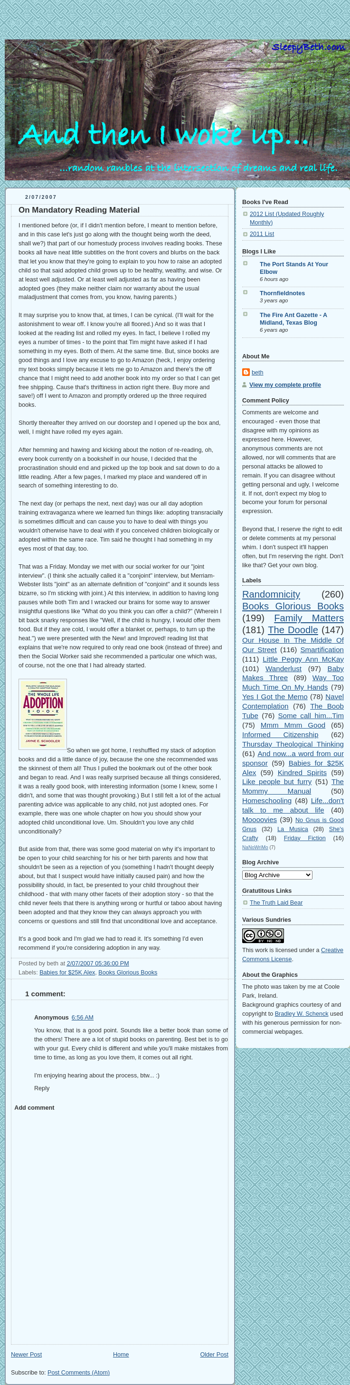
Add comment (34, 1107)
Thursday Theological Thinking (293, 744)
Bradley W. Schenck (302, 1014)
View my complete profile (285, 385)
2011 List (262, 234)
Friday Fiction (305, 838)
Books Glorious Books (127, 972)
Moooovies (259, 819)
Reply (41, 1088)
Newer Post (26, 1354)
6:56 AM (83, 1017)
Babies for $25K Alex (67, 972)
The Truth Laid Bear (276, 902)
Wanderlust (283, 668)
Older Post (214, 1354)
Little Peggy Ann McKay (303, 659)
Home (121, 1354)
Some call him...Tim (311, 715)
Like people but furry (277, 781)
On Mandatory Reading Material (79, 210)
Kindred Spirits (302, 772)
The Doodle (293, 630)
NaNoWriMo (255, 847)
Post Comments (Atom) (78, 1372)
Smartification (322, 650)
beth (258, 372)
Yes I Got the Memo (275, 696)
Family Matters (309, 618)
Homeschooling (267, 800)
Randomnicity (271, 594)
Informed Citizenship (280, 734)
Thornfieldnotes (282, 293)
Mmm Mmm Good (293, 725)
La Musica (292, 829)
